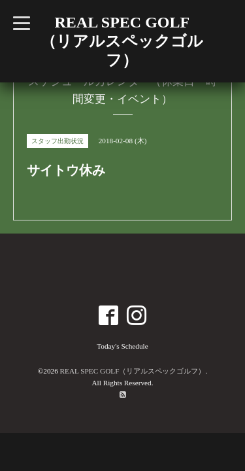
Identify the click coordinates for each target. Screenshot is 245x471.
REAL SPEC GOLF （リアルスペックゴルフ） (122, 41)
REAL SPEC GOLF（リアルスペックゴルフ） (133, 371)
